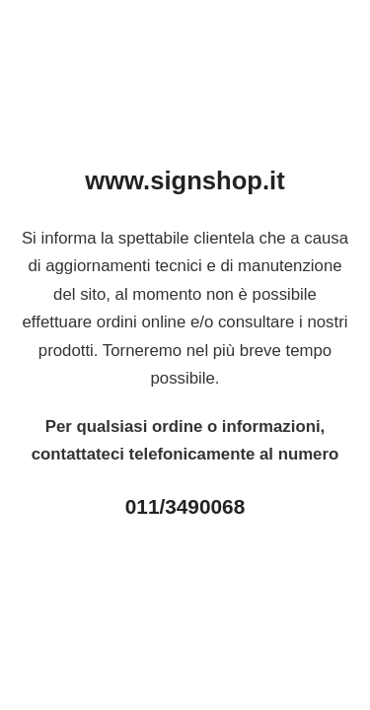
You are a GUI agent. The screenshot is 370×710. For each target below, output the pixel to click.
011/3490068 (185, 506)
